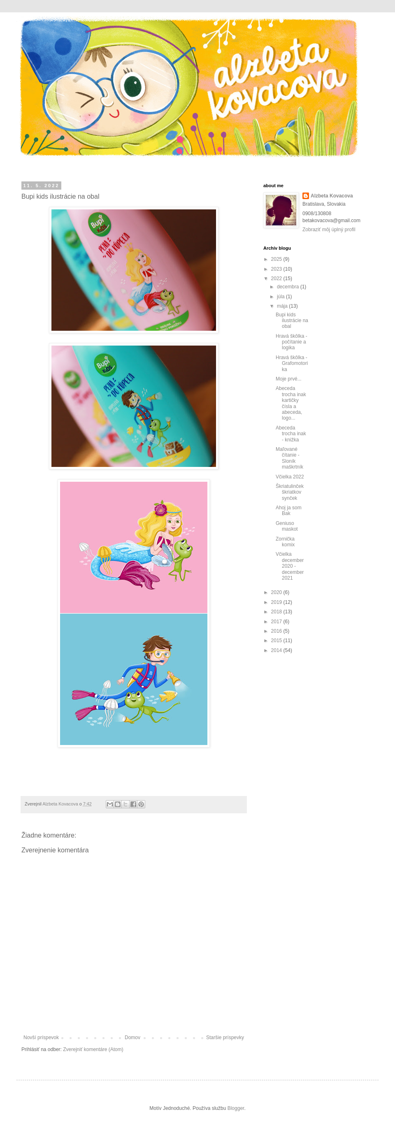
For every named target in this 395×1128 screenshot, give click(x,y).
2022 (277, 278)
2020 (277, 592)
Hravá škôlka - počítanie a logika (291, 342)
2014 (277, 650)
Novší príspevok (41, 1037)
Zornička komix (285, 542)
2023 (277, 269)
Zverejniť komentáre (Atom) (93, 1049)
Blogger (236, 1108)
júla (281, 296)
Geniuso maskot (287, 526)
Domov (132, 1037)
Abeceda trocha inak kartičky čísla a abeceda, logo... (291, 403)
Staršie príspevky (225, 1037)
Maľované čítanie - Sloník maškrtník (289, 458)
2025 (277, 259)
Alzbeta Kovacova (332, 196)
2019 (277, 602)
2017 (277, 621)
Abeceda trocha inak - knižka (291, 434)
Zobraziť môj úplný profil (329, 229)
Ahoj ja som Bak (289, 510)
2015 (277, 640)
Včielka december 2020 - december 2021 (290, 566)
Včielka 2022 (290, 477)
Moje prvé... (289, 379)
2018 (277, 612)
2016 (277, 631)
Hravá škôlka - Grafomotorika (292, 363)
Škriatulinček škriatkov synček (290, 492)
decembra (288, 287)
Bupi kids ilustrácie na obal (292, 321)
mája (283, 306)
